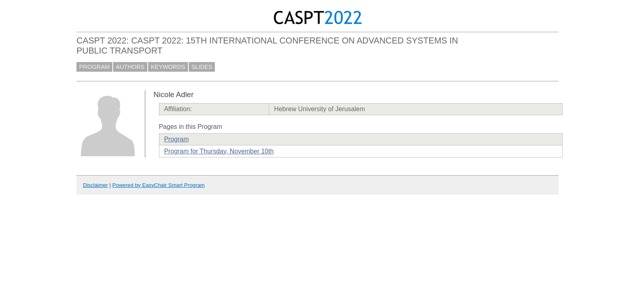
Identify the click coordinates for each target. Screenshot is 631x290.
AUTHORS (130, 67)
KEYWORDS (168, 67)
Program (176, 139)
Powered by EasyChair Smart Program (158, 185)
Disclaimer (95, 185)
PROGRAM (94, 67)
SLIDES (202, 67)
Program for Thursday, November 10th (219, 151)
